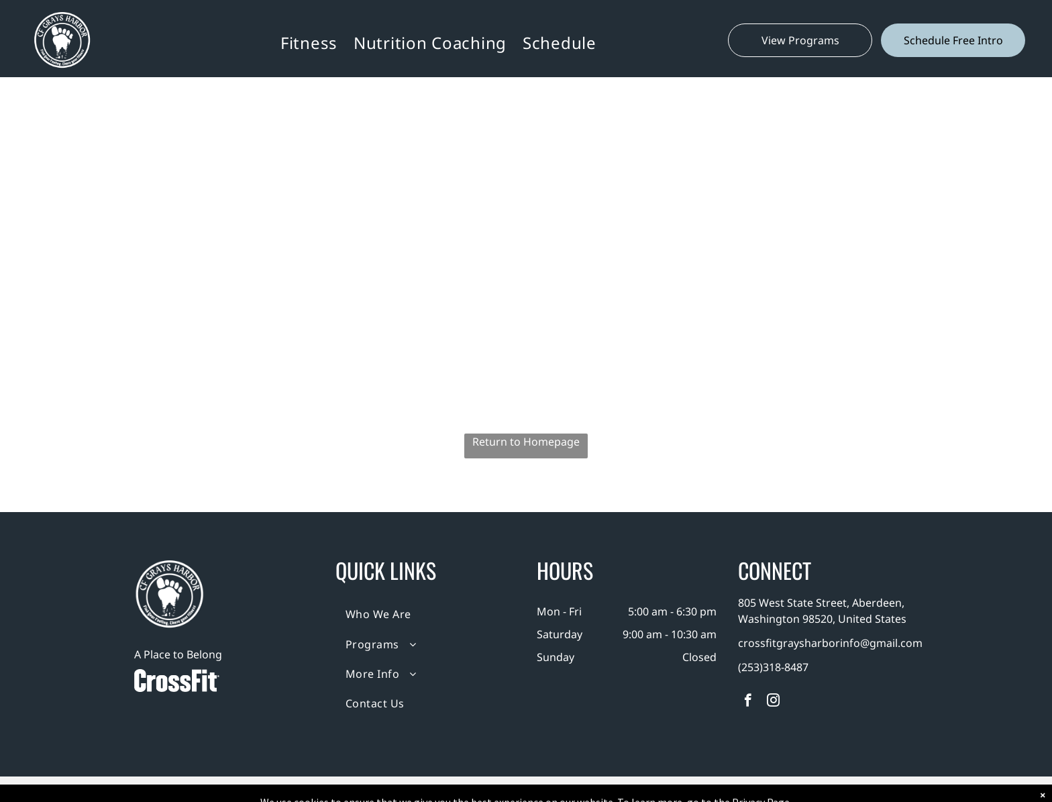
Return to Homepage (526, 441)
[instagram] (773, 702)
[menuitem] (309, 42)
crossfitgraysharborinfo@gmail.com (830, 643)
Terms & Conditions (637, 789)
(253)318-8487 (773, 667)
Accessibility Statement (553, 789)
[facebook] (747, 702)
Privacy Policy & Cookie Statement (442, 789)
